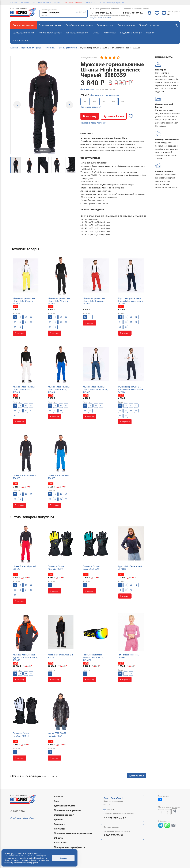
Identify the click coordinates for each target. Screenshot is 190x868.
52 (113, 101)
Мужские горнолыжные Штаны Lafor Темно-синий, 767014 (130, 301)
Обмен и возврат (64, 814)
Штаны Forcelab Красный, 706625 (25, 567)
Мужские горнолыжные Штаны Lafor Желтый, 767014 (24, 301)
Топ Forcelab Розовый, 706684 (128, 656)
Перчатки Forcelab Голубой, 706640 (21, 734)
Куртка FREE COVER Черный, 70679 (57, 734)
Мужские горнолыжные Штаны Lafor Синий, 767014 (59, 389)
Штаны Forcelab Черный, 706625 (24, 476)
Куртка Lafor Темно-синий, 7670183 (130, 567)
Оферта (58, 837)
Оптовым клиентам (73, 2)
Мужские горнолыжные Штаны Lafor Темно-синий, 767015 (95, 389)
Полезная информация (67, 810)
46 (85, 101)
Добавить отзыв (136, 775)
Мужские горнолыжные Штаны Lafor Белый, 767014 (24, 389)
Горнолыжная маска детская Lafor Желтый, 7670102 (93, 657)
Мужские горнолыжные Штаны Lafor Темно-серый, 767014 (130, 389)
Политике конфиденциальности (17, 860)
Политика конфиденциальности (73, 833)
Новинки (25, 2)
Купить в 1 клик (113, 116)
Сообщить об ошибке (22, 818)
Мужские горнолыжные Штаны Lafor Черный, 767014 (59, 301)
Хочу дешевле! (87, 88)
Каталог (14, 2)
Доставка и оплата (42, 2)
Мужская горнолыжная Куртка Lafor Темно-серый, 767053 (25, 657)
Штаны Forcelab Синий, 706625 (59, 476)
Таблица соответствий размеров (104, 94)
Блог (56, 800)
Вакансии (59, 823)
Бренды (58, 819)
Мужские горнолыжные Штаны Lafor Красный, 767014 (94, 301)
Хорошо (63, 858)
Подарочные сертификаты (111, 2)
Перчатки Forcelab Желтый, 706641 (56, 567)
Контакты (90, 2)
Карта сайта (61, 842)
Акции (57, 2)
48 (94, 101)
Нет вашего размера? (90, 106)
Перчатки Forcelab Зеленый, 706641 (91, 567)
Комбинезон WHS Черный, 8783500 (60, 656)
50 (104, 101)
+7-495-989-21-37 (101, 12)
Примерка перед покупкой (93, 122)
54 (122, 101)
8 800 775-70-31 (133, 12)
